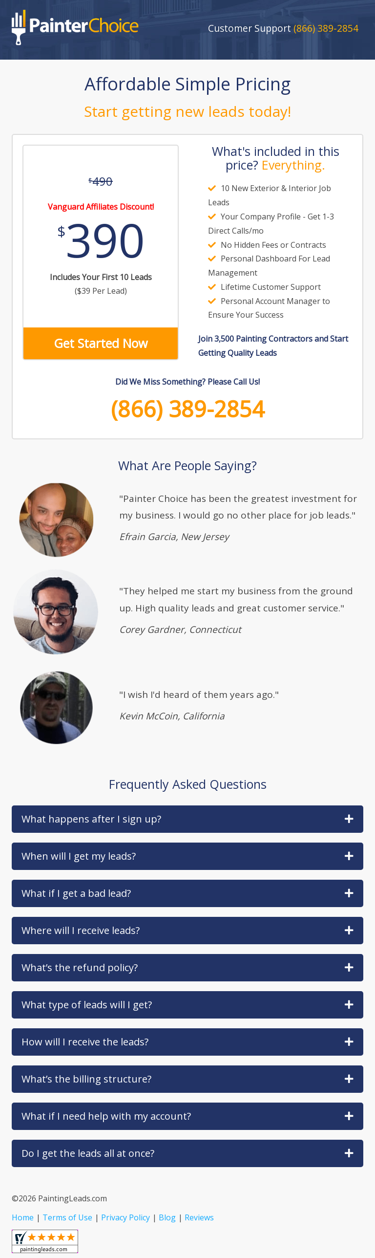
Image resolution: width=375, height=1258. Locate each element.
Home (23, 1217)
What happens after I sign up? (187, 818)
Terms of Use (67, 1217)
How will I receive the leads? (187, 1041)
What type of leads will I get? (187, 1004)
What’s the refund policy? (187, 967)
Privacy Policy (125, 1217)
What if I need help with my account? (187, 1116)
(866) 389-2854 (188, 409)
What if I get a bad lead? (187, 893)
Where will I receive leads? (187, 930)
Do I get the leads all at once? (187, 1153)
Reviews (199, 1217)
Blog (167, 1217)
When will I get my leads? (187, 856)
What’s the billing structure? (187, 1078)
